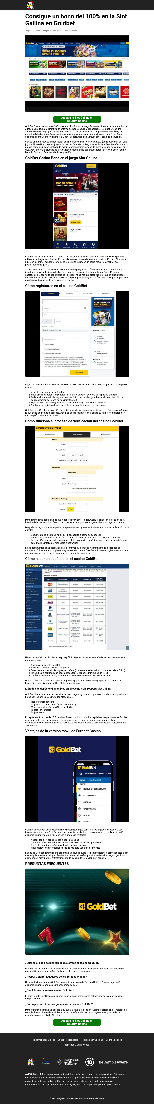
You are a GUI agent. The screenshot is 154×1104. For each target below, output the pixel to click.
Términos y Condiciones (77, 1044)
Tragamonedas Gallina (43, 1039)
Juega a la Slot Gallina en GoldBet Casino (77, 119)
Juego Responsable (68, 1039)
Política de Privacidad (92, 1039)
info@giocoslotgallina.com (69, 1098)
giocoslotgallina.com (94, 1098)
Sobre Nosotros (114, 1039)
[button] (127, 5)
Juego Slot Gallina (32, 31)
